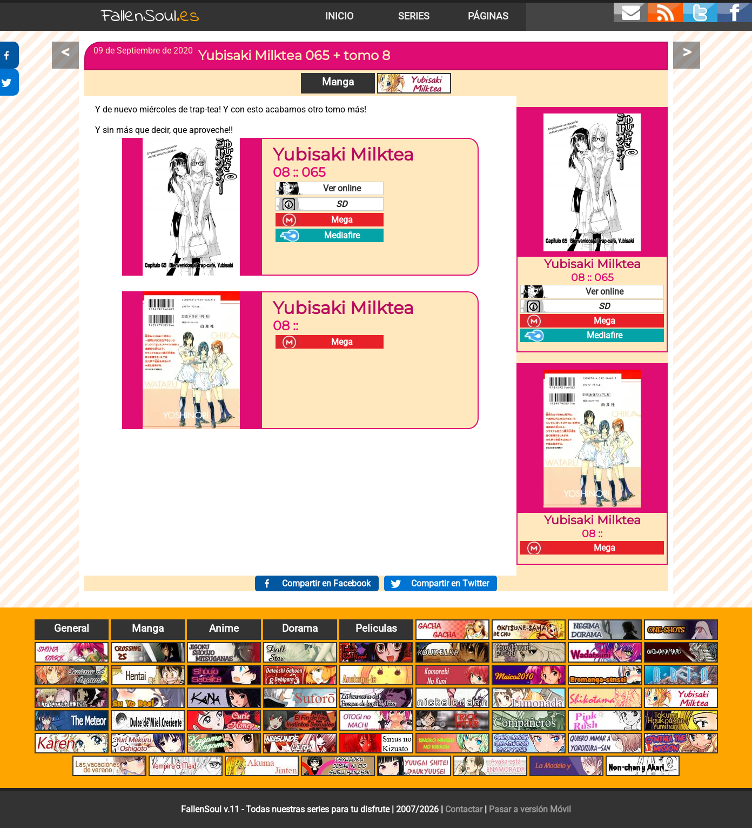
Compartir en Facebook (326, 583)
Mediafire (342, 235)
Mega (342, 220)
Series (413, 16)
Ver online (342, 188)
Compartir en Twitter (450, 583)
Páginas (488, 16)
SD (341, 204)
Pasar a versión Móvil (530, 809)
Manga (338, 82)
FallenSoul (150, 16)
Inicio (339, 16)
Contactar (463, 809)
